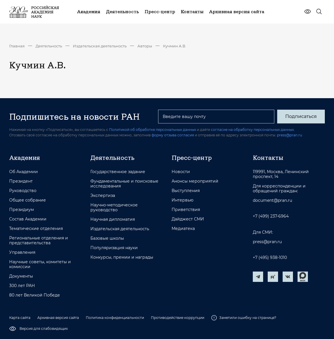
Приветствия (186, 209)
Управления (22, 252)
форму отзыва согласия (173, 135)
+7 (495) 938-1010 (270, 257)
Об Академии (23, 171)
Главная (17, 46)
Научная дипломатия (112, 219)
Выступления (186, 190)
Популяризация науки (114, 247)
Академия (24, 157)
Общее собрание (27, 200)
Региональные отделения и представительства (38, 240)
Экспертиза (102, 195)
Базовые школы (107, 238)
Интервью (182, 200)
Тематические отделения (36, 228)
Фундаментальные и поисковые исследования (124, 184)
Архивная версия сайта (58, 317)
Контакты (268, 157)
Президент (21, 181)
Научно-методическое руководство (114, 207)
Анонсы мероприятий (195, 181)
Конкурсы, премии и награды (121, 257)
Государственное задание (117, 171)
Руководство (22, 190)
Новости (181, 171)
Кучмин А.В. (174, 46)
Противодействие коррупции (177, 317)
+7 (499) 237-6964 (271, 216)
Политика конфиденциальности (115, 317)
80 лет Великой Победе (34, 295)
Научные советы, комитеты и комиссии (40, 264)
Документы (21, 276)
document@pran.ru (272, 200)
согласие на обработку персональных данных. (253, 129)
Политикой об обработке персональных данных (152, 129)
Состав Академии (27, 219)
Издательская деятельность (100, 46)
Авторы (144, 46)
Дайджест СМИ (188, 219)
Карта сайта (19, 317)
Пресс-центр (192, 157)
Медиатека (183, 228)
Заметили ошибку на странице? (243, 318)
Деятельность (49, 46)
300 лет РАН (22, 285)
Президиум (21, 209)
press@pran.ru (289, 135)
